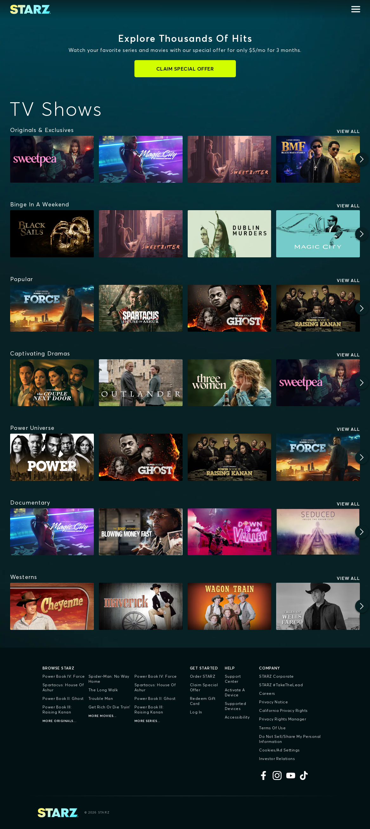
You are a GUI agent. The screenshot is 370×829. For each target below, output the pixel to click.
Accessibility (237, 717)
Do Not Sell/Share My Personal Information (290, 739)
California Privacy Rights (283, 710)
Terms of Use (272, 727)
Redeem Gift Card (203, 701)
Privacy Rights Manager (282, 719)
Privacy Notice (273, 702)
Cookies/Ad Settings (279, 750)
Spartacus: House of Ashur (63, 687)
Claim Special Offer (204, 687)
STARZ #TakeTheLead (281, 684)
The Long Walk (103, 690)
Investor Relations (277, 758)
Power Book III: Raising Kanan (57, 709)
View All (348, 131)
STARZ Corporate (276, 676)
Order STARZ (203, 676)
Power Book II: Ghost (63, 698)
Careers (267, 693)
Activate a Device (235, 692)
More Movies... (102, 716)
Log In (196, 712)
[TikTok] (304, 775)
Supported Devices (235, 706)
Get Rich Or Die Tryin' (109, 707)
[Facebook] (263, 775)
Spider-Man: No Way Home (108, 679)
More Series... (147, 721)
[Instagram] (277, 775)
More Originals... (59, 721)
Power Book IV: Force (63, 676)
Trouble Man (100, 698)
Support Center (233, 679)
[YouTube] (290, 775)
